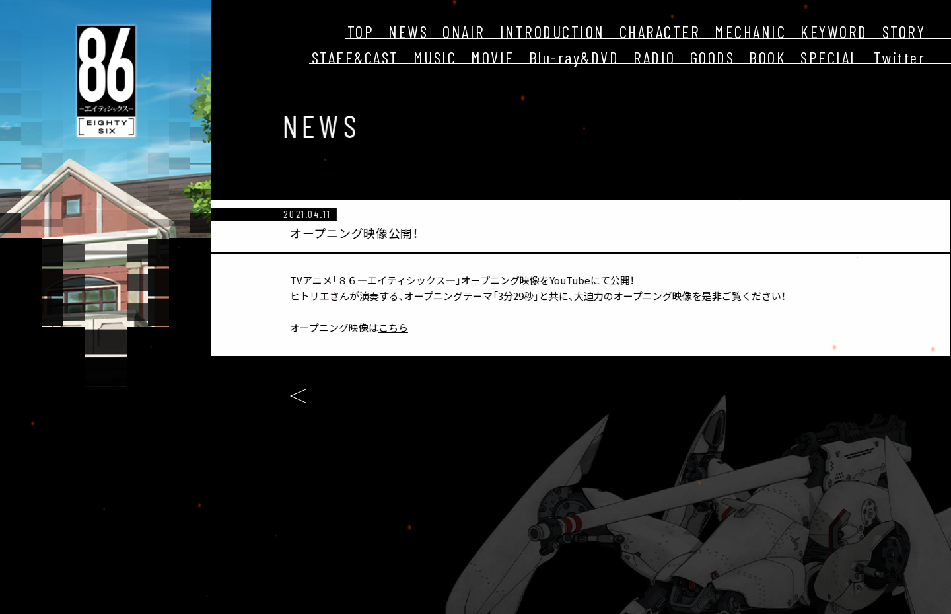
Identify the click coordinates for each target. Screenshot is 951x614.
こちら (384, 328)
